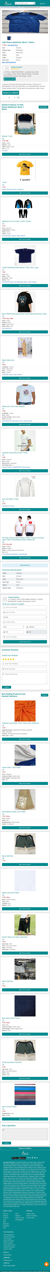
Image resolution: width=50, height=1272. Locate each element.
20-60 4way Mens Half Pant (12, 1061)
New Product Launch (9, 1243)
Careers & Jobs (19, 1216)
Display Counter (32, 1166)
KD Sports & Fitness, (8, 504)
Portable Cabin (32, 1161)
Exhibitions (6, 1224)
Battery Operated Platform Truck (12, 1203)
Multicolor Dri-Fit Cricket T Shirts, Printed (16, 220)
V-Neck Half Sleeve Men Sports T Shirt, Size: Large (20, 266)
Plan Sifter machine (20, 1189)
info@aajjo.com (7, 1259)
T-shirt (4, 181)
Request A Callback (25, 1147)
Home (2, 6)
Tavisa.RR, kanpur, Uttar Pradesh (12, 373)
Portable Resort (16, 1171)
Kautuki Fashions (16, 66)
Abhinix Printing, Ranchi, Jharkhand (12, 188)
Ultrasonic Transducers (29, 1191)
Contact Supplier (9, 77)
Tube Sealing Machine (36, 1162)
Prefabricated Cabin (14, 1173)
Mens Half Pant (7, 855)
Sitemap (5, 1214)
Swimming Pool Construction (14, 1200)
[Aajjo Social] (28, 1156)
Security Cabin (16, 1170)
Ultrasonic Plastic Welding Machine (12, 1191)
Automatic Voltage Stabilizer (20, 1182)
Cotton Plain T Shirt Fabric (11, 766)
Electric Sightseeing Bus (27, 1201)
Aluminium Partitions (22, 1164)
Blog (4, 1220)
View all (44, 694)
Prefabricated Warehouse (10, 1175)
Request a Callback (10, 91)
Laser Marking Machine (21, 1161)
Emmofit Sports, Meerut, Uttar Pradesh (13, 234)
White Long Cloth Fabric (10, 891)
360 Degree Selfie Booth (13, 1205)
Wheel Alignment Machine (27, 1196)
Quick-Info (6, 1222)
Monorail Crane (15, 1184)
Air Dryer (11, 1194)
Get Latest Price (12, 44)
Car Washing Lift (7, 1196)
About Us (5, 1212)
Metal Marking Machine (9, 1187)
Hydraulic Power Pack (9, 1178)
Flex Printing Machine (32, 1178)
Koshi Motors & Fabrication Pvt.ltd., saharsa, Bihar (17, 419)
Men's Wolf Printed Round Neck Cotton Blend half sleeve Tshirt (24, 312)
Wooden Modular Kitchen (20, 1194)
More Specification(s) (9, 61)
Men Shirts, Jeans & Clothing (11, 6)
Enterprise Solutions (9, 1245)
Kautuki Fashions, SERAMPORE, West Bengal (16, 466)
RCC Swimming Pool (28, 1200)
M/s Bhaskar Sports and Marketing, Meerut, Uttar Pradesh (19, 281)
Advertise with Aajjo (9, 1235)
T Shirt (20, 6)
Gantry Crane (42, 1182)
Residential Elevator (14, 1168)
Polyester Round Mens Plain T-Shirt (14, 451)
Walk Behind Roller (16, 1162)
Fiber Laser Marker (39, 1185)
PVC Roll (29, 1187)
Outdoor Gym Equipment (13, 1201)
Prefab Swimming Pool (31, 1198)
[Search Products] (15, 3)
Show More (43, 106)
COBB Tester (23, 1184)
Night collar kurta (8, 359)
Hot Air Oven (19, 1177)
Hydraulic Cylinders (38, 1177)
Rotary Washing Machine (19, 1180)
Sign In (43, 3)
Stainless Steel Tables (35, 1164)
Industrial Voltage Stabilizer (34, 1180)
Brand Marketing (8, 1241)
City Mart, (5, 149)
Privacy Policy (30, 1216)
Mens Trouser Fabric (9, 1105)
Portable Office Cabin (26, 1173)
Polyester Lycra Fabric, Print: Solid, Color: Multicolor (20, 722)
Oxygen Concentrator (27, 1203)
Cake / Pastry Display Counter (26, 1185)
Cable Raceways (39, 1189)
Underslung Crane (33, 1182)
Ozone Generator (38, 1203)
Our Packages (8, 1237)
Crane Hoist (7, 1184)
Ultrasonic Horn (30, 1189)
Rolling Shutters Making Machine (37, 1194)
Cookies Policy (30, 1212)
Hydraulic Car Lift (25, 1168)
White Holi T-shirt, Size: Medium (13, 405)
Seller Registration (9, 1233)
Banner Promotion (9, 1239)
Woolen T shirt (7, 135)
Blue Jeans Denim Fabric (11, 1017)
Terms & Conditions (31, 1214)
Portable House (25, 1170)
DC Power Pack (28, 1177)
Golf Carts (36, 1201)
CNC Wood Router (20, 1178)
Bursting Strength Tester (34, 1184)
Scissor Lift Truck (35, 1168)
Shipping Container (34, 1175)
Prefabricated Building (38, 1173)
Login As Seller (8, 1247)
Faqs (4, 1226)
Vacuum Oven (11, 1177)
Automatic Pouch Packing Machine (21, 1192)
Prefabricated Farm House (37, 1170)
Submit (6, 686)
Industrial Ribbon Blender (9, 1164)
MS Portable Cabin (26, 1171)
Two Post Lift (16, 1196)
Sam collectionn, (7, 327)
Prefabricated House (22, 1175)
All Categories (19, 1218)
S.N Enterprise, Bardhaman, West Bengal (14, 553)
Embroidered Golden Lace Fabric (14, 810)
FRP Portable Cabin (37, 1171)
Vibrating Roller (25, 1162)
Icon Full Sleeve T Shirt (10, 498)
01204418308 (7, 1253)
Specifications (25, 564)
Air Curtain (35, 1187)
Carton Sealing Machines (20, 1166)
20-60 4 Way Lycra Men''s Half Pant (14, 936)
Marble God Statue (21, 1187)
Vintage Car (43, 1201)
